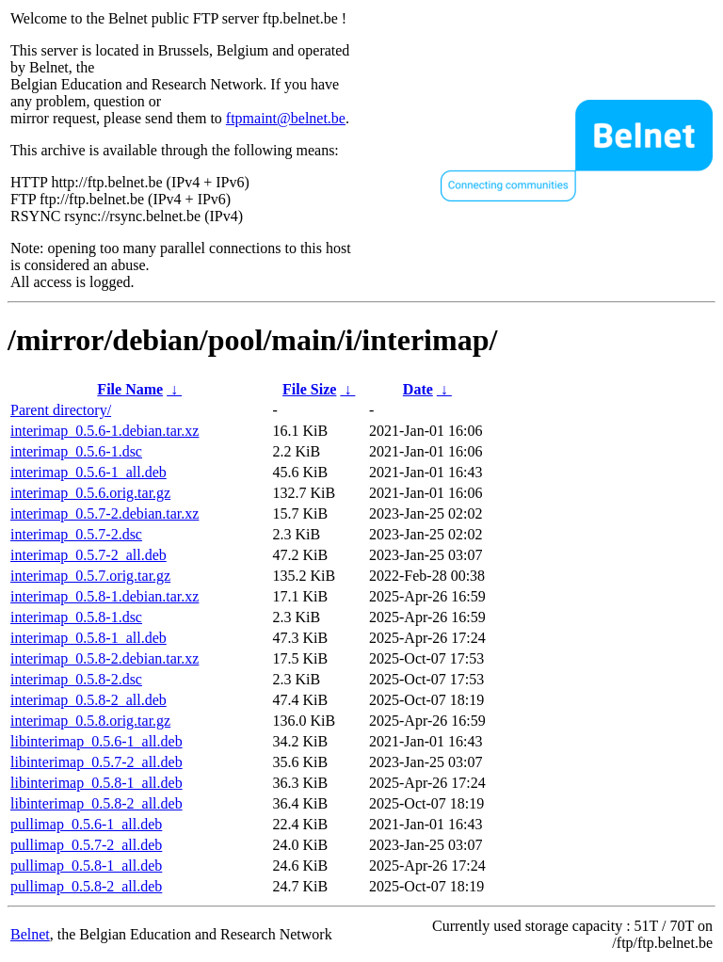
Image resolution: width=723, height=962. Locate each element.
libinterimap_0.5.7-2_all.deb (96, 762)
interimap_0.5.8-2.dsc (76, 679)
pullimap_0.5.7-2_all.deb (86, 845)
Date (418, 389)
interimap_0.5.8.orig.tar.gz (90, 721)
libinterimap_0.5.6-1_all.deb (96, 741)
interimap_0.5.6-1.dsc (76, 451)
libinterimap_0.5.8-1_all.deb (96, 783)
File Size (309, 389)
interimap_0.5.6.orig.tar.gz (90, 493)
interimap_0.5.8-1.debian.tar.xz (104, 596)
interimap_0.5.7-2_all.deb (88, 555)
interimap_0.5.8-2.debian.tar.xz (104, 658)
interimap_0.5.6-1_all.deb (88, 472)
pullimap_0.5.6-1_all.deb (86, 824)
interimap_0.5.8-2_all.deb (88, 700)
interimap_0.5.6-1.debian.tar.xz (104, 431)
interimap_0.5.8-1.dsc (76, 617)
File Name (130, 389)
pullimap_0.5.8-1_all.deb (86, 866)
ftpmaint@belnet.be (285, 118)
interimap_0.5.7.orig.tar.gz (90, 576)
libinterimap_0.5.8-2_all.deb (96, 803)
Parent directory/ (60, 410)
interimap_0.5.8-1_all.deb (88, 638)
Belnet (30, 934)
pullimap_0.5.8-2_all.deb (86, 886)
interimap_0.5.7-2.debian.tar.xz (104, 513)
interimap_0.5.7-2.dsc (76, 534)
